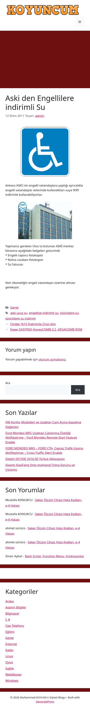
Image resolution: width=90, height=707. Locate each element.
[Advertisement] (45, 57)
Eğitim (9, 632)
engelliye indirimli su (44, 313)
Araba (9, 601)
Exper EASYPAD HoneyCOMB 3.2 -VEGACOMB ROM (46, 329)
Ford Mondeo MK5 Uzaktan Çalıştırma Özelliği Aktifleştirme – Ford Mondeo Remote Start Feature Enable (41, 437)
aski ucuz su (18, 313)
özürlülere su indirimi (20, 318)
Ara (7, 383)
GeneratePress (45, 701)
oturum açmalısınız (52, 359)
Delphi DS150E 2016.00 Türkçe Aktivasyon (35, 459)
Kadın (9, 650)
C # (7, 619)
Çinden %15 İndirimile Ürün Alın (33, 324)
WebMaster (13, 674)
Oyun (9, 662)
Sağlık (9, 668)
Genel (14, 307)
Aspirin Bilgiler (15, 607)
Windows (11, 680)
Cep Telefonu (14, 626)
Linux (9, 656)
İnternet (11, 644)
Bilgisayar (12, 613)
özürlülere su (69, 313)
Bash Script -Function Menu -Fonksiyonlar (54, 556)
